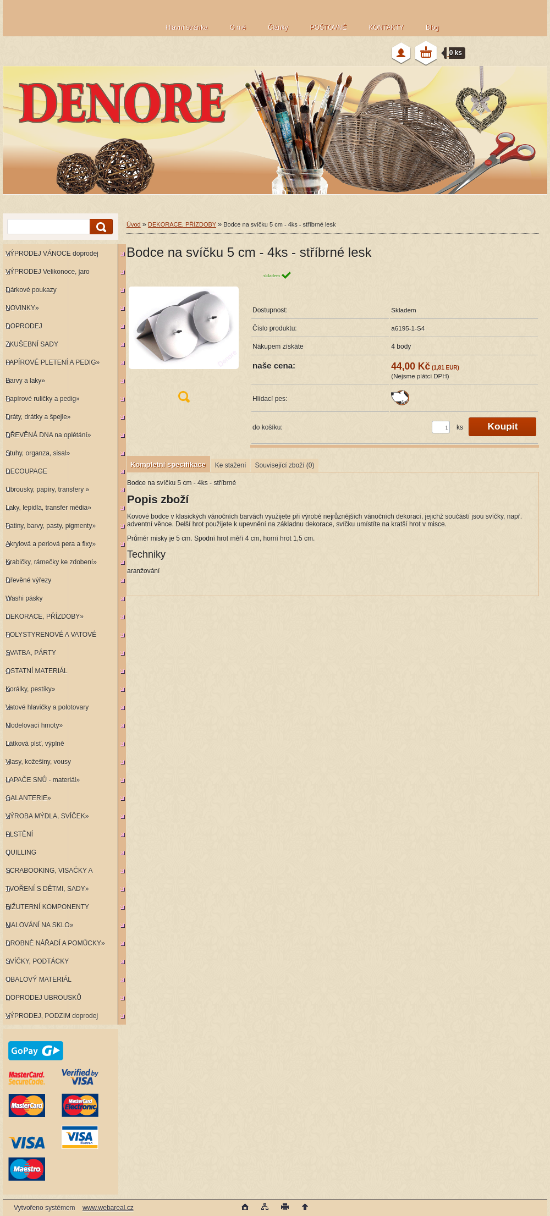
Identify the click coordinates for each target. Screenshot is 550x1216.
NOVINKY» (22, 308)
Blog (432, 27)
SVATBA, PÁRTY (31, 653)
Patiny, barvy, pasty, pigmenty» (51, 526)
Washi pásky (24, 598)
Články (278, 27)
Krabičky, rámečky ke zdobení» (51, 562)
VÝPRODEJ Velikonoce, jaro (48, 272)
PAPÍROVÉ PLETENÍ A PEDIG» (53, 362)
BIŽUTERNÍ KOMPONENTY (47, 907)
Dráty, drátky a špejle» (38, 417)
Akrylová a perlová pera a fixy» (51, 544)
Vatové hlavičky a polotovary (47, 707)
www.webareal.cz (108, 1208)
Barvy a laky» (25, 380)
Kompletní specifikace (168, 464)
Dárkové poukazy (31, 290)
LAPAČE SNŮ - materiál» (43, 780)
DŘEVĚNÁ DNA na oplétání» (48, 435)
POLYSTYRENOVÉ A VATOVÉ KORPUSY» (49, 637)
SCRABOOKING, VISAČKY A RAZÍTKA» (47, 873)
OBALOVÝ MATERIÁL (39, 979)
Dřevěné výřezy (28, 580)
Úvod (134, 224)
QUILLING (21, 852)
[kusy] (441, 427)
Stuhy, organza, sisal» (38, 453)
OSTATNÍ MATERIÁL (37, 671)
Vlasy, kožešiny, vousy (38, 762)
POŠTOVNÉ (328, 27)
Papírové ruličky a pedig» (43, 399)
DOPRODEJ (24, 326)
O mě (238, 27)
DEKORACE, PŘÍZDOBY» (45, 616)
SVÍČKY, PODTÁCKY (37, 961)
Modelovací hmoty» (34, 725)
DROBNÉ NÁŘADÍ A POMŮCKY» (55, 943)
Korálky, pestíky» (30, 689)
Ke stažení (230, 465)
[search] (99, 227)
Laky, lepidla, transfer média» (48, 507)
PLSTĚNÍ (19, 834)
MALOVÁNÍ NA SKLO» (39, 925)
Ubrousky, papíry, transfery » (47, 489)
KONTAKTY (386, 27)
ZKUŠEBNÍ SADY (32, 344)
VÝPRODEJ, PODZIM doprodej (52, 1016)
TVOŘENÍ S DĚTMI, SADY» (47, 889)
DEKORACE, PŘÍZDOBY (182, 224)
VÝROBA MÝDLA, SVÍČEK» (47, 816)
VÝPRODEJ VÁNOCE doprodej (52, 253)
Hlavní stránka (187, 27)
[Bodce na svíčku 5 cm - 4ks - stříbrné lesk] (184, 340)
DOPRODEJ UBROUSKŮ (43, 998)
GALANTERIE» (28, 798)
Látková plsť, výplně (35, 743)
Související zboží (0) (284, 465)
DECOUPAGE (26, 471)
